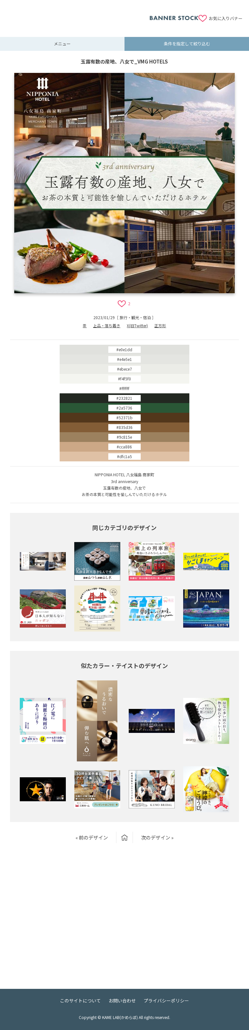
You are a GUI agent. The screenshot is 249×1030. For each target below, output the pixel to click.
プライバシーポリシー (166, 1000)
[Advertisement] (78, 14)
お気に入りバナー (226, 18)
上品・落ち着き (106, 325)
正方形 (160, 325)
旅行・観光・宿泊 (135, 317)
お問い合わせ (122, 1000)
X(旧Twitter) (137, 325)
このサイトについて (80, 1000)
